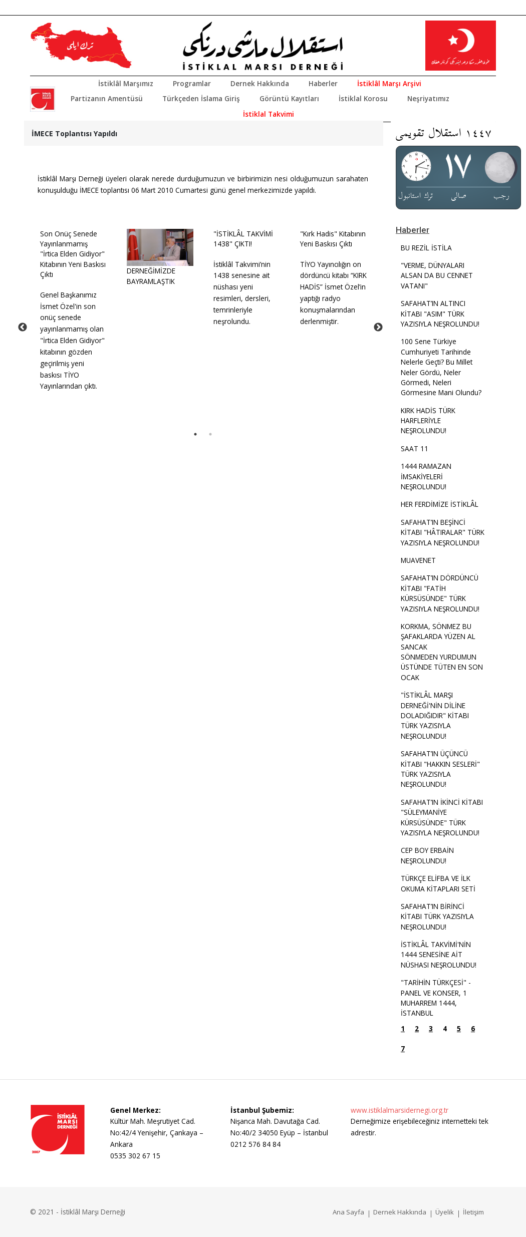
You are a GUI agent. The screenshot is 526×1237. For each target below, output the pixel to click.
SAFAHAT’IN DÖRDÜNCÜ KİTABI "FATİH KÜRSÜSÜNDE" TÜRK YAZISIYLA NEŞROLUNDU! (440, 593)
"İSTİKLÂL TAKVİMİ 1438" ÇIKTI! (243, 238)
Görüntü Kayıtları (289, 98)
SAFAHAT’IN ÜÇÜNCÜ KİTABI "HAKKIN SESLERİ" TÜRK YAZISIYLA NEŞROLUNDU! (440, 769)
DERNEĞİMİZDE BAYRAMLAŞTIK (151, 275)
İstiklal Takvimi (268, 114)
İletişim (473, 1211)
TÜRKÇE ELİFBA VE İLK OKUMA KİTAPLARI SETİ (438, 883)
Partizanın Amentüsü (107, 98)
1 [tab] (195, 434)
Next (378, 328)
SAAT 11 (414, 448)
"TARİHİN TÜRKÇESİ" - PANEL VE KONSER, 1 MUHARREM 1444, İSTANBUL (436, 998)
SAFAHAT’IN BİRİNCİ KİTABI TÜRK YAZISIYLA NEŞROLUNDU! (437, 916)
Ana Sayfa (348, 1211)
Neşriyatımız (428, 98)
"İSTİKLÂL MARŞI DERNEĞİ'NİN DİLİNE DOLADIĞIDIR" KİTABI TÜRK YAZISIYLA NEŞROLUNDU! (435, 715)
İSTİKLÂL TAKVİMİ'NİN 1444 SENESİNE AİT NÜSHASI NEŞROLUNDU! (438, 955)
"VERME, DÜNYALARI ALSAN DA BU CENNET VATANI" (437, 275)
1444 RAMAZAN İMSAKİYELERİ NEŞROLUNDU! (426, 476)
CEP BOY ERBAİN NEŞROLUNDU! (427, 855)
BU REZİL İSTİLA (426, 247)
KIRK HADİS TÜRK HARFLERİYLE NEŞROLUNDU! (428, 421)
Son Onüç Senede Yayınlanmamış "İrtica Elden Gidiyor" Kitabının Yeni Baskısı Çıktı (73, 254)
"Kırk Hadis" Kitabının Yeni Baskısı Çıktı (333, 238)
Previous (23, 328)
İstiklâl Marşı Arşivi (389, 83)
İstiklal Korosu (363, 98)
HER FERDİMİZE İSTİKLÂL (439, 504)
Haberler (323, 83)
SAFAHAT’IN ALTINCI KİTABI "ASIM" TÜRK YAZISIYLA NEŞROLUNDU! (440, 313)
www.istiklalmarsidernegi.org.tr (399, 1110)
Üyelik (444, 1211)
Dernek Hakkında (259, 83)
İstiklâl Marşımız (125, 83)
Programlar (192, 83)
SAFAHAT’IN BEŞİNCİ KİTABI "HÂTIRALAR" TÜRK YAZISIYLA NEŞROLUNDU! (442, 532)
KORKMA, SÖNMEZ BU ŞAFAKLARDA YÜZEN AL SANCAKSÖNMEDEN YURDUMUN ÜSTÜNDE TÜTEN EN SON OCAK (442, 652)
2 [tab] (210, 434)
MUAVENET (418, 560)
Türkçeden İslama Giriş (201, 98)
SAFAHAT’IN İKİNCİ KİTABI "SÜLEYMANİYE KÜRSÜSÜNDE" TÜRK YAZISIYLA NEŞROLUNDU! (442, 817)
